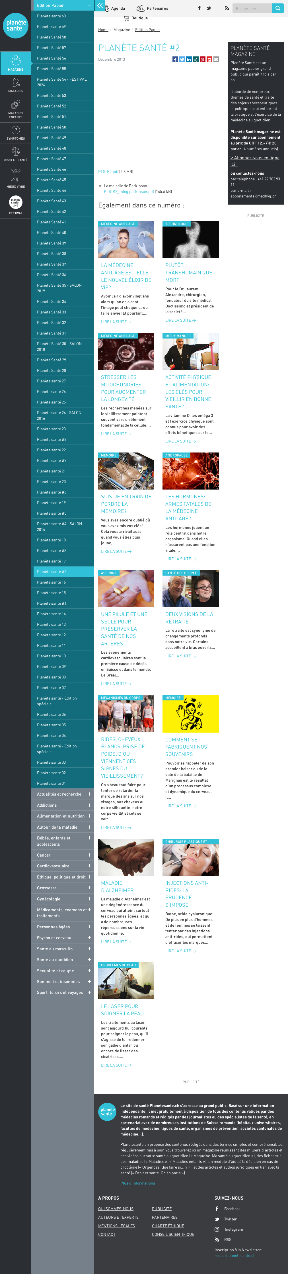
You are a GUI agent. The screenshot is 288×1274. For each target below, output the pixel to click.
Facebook (228, 1209)
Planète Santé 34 (51, 301)
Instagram (229, 1229)
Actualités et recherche (59, 793)
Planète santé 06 (51, 714)
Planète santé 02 (51, 772)
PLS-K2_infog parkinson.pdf (129, 191)
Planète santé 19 (51, 502)
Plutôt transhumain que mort (188, 272)
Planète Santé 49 (51, 137)
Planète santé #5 (51, 513)
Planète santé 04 (51, 735)
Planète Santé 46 (51, 169)
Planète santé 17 (51, 560)
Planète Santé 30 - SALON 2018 (59, 346)
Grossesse (47, 887)
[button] (175, 59)
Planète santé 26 (51, 391)
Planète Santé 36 (51, 274)
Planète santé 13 (51, 624)
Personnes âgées (53, 926)
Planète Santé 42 (51, 211)
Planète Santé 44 (51, 190)
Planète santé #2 (51, 571)
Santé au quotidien (55, 959)
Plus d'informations (137, 1183)
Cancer (44, 854)
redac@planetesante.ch (235, 1255)
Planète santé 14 (51, 613)
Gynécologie (48, 898)
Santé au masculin (55, 948)
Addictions (47, 805)
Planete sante (15, 25)
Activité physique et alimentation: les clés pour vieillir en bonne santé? (188, 391)
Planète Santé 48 (51, 148)
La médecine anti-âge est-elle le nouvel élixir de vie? (126, 276)
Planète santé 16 (51, 582)
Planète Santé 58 (51, 36)
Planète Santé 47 (51, 158)
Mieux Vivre (16, 186)
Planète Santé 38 (51, 253)
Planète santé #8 (51, 439)
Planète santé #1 (51, 603)
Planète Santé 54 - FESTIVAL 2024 (62, 82)
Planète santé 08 (51, 676)
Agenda (117, 8)
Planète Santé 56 (51, 58)
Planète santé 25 (51, 401)
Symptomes (16, 138)
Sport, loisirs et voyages (60, 992)
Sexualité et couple (55, 970)
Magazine (15, 69)
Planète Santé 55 (51, 68)
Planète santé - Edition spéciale (57, 748)
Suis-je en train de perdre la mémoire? (126, 503)
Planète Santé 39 (51, 242)
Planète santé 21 (51, 470)
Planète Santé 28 (51, 370)
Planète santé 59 (51, 26)
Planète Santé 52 (51, 105)
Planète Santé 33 (51, 311)
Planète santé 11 (51, 645)
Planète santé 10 (51, 655)
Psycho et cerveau (54, 937)
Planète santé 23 (51, 428)
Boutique (139, 17)
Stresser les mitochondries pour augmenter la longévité (123, 388)
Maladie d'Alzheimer (117, 886)
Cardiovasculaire (53, 865)
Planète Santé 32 (51, 322)
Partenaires (157, 8)
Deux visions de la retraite (189, 618)
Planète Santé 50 (51, 127)
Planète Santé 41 (51, 221)
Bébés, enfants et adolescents (53, 840)
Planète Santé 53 (51, 95)
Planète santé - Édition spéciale (57, 701)
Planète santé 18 (51, 539)
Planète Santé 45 (51, 179)
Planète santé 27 (51, 380)
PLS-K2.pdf (108, 171)
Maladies (15, 91)
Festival (15, 213)
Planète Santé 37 (51, 264)
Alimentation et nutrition (61, 815)
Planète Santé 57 (51, 47)
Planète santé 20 (51, 481)
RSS (223, 1239)
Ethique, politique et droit (61, 876)
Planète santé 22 (51, 449)
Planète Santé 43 (51, 200)
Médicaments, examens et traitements (62, 912)
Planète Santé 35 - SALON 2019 (59, 288)
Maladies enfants (15, 115)
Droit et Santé (16, 160)
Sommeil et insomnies (58, 981)
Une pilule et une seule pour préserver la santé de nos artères (124, 629)
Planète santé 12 (51, 634)
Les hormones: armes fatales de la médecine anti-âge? (188, 507)
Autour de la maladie (57, 826)
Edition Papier (50, 5)
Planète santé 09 (51, 666)
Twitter (226, 1219)
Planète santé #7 (51, 460)
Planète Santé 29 (51, 359)
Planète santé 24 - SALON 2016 (59, 415)
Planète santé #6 (51, 492)
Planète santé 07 (51, 687)
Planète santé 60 (51, 15)
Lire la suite (116, 321)
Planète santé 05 (51, 724)
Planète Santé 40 (51, 232)
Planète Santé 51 (51, 116)
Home (103, 29)
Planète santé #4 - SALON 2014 (59, 526)
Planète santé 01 (51, 783)
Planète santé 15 (51, 592)
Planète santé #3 (51, 550)
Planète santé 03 (51, 762)
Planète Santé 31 (51, 333)
